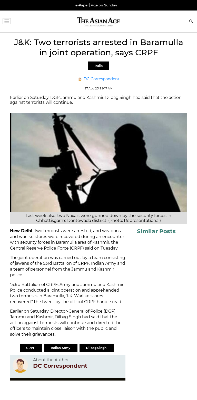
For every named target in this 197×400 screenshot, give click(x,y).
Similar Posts (156, 231)
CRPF (31, 348)
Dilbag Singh (96, 348)
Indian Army (61, 348)
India (99, 66)
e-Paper (82, 5)
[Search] (191, 22)
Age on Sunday (104, 5)
